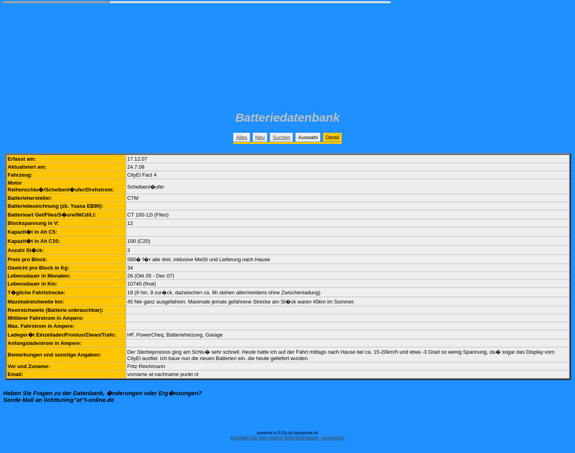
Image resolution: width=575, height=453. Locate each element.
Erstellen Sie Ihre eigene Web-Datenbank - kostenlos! (287, 438)
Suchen (281, 137)
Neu (260, 137)
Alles (241, 137)
